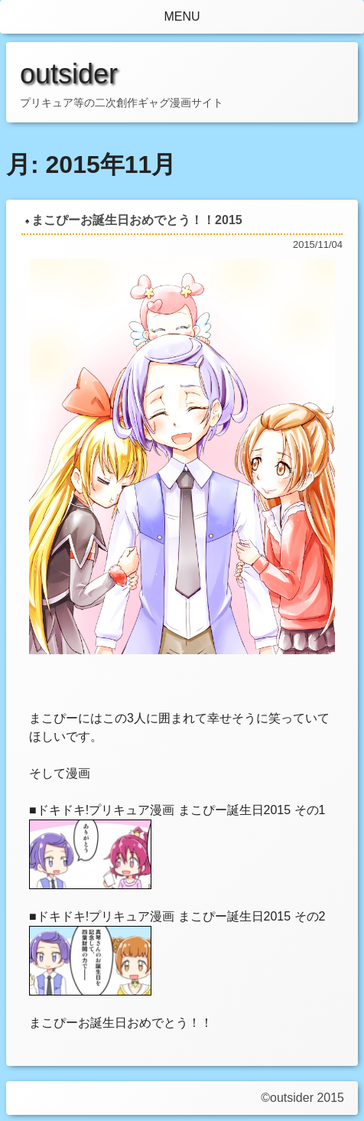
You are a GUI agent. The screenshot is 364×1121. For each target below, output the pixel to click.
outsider (69, 74)
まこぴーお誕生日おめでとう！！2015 (136, 219)
